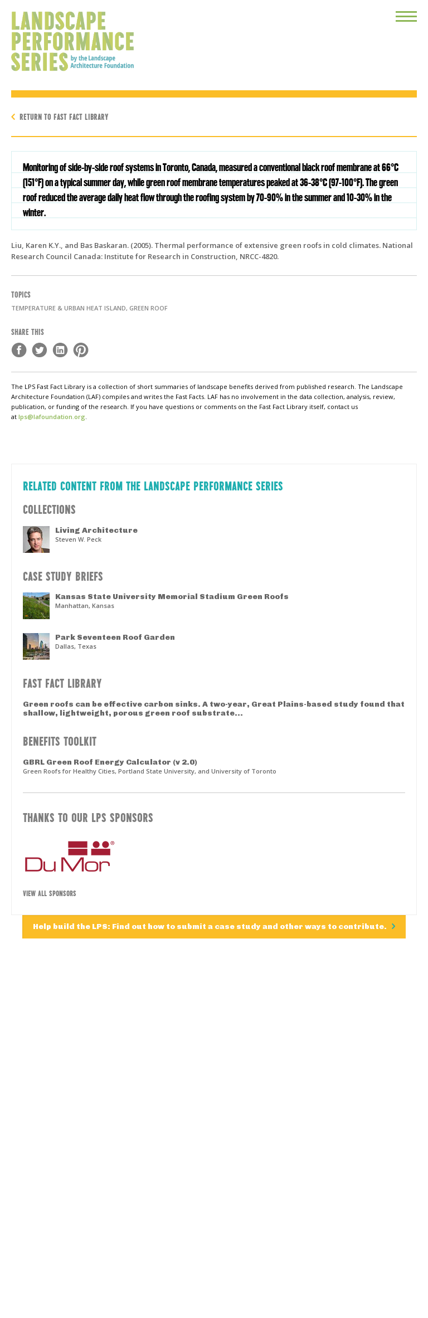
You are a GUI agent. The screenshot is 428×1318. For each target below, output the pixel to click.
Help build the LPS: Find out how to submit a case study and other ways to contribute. (210, 926)
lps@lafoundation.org (51, 416)
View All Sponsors (49, 893)
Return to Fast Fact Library (64, 116)
